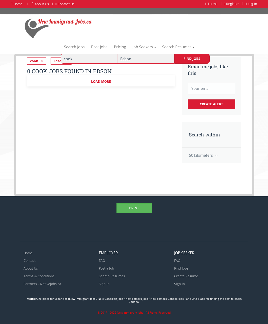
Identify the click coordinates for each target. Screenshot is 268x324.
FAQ (102, 260)
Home (17, 3)
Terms (211, 3)
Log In (251, 3)
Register (231, 3)
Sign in (104, 284)
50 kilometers (201, 155)
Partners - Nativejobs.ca (42, 284)
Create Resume (186, 276)
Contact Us (65, 4)
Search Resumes (112, 276)
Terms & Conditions (39, 276)
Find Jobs (192, 58)
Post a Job (106, 268)
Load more (101, 81)
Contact (30, 260)
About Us (40, 4)
